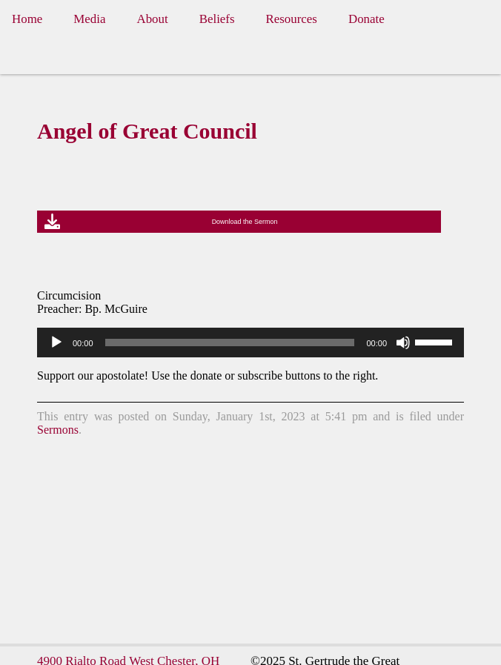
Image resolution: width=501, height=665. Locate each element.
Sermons (58, 429)
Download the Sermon (245, 221)
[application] (250, 342)
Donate (366, 19)
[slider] (230, 342)
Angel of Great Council (147, 131)
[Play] (56, 342)
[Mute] (403, 342)
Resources (291, 19)
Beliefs (217, 19)
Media (89, 19)
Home (27, 19)
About (151, 19)
